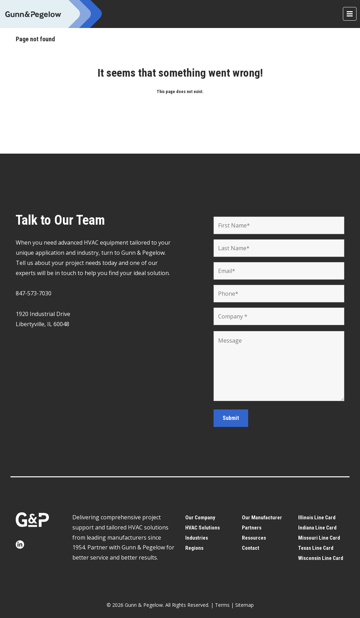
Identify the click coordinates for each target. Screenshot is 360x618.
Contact (250, 548)
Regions (194, 548)
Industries (196, 538)
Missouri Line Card (319, 538)
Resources (254, 538)
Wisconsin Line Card (320, 558)
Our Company (200, 517)
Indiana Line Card (317, 528)
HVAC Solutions (202, 528)
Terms (222, 605)
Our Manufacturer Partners (262, 522)
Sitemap (244, 605)
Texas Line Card (315, 548)
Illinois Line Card (317, 517)
